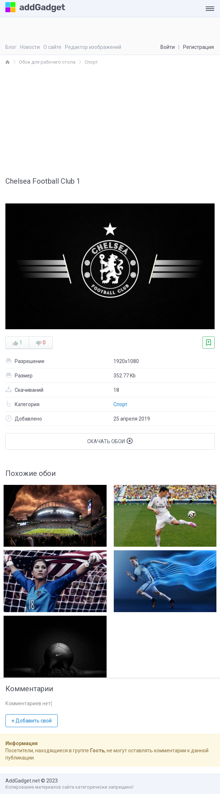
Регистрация (198, 47)
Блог (11, 47)
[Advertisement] (110, 119)
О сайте (52, 47)
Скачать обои (110, 441)
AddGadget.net (22, 781)
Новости (30, 47)
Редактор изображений (93, 47)
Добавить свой (31, 721)
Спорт (120, 404)
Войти (167, 47)
